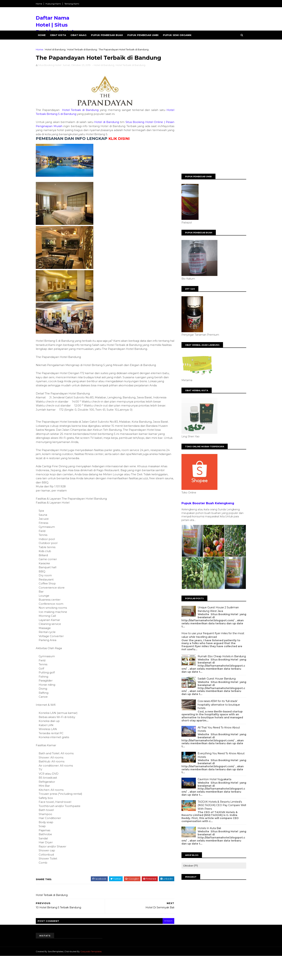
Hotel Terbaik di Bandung (82, 49)
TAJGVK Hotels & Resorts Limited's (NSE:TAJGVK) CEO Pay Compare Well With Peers (222, 805)
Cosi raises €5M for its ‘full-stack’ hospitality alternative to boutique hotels (219, 704)
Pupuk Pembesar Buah (107, 35)
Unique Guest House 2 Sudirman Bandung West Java (218, 609)
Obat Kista (58, 35)
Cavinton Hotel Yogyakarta (214, 779)
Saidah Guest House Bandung (217, 678)
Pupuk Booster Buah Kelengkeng (207, 503)
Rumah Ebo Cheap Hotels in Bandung (222, 656)
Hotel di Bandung (55, 49)
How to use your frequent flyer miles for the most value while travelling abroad (212, 635)
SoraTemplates (55, 951)
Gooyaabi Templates (91, 951)
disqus (168, 921)
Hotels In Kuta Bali (209, 828)
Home (39, 3)
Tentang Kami (71, 3)
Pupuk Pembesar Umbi (142, 35)
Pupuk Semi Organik (177, 35)
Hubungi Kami (53, 3)
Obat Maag (78, 35)
